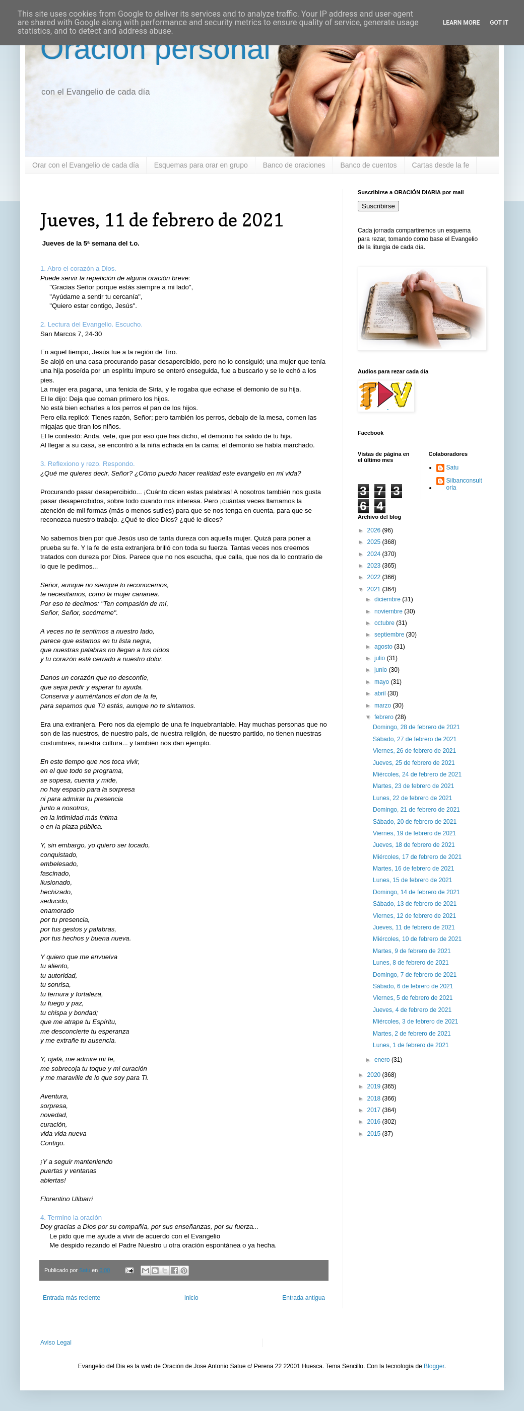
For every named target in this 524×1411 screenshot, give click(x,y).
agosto (384, 646)
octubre (385, 622)
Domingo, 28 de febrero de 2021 (416, 727)
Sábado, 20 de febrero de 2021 (414, 821)
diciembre (388, 599)
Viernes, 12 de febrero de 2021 (414, 915)
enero (382, 1059)
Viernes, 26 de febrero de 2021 (414, 750)
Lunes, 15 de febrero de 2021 (412, 880)
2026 (374, 530)
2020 (374, 1074)
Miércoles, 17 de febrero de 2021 (417, 856)
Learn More (461, 22)
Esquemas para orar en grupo (201, 165)
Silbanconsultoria (464, 484)
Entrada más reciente (71, 1297)
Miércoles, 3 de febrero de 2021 (415, 1021)
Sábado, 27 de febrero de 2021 (414, 739)
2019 (374, 1086)
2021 (374, 589)
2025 (374, 541)
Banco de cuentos (368, 165)
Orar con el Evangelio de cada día (85, 165)
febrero (384, 717)
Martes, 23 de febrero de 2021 (413, 786)
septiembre (390, 634)
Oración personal (155, 48)
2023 (374, 565)
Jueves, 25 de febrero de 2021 (414, 762)
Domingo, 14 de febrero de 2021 (416, 892)
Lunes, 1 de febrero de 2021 (411, 1045)
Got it (499, 22)
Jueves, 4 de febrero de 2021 (412, 1009)
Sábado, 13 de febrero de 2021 (414, 903)
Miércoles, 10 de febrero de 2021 (417, 939)
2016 (374, 1121)
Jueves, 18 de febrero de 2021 (414, 844)
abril (380, 693)
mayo (382, 681)
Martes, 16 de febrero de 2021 (413, 868)
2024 (374, 554)
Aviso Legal (56, 1342)
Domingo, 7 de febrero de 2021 (414, 974)
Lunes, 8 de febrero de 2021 (411, 962)
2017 (374, 1110)
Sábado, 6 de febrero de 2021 (413, 986)
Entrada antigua (303, 1297)
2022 (374, 577)
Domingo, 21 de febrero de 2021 (416, 809)
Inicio (191, 1297)
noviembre (389, 611)
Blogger (434, 1366)
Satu (452, 467)
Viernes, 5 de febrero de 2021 (413, 997)
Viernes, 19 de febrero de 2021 (414, 833)
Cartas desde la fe (441, 165)
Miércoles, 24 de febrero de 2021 (417, 774)
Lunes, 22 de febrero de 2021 (412, 798)
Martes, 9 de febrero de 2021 (412, 951)
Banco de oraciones (294, 165)
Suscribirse (378, 206)
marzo (383, 705)
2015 (374, 1133)
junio (381, 669)
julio (380, 658)
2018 (374, 1098)
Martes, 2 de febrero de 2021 (412, 1033)
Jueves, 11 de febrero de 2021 (414, 927)
